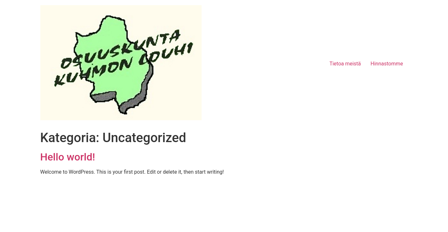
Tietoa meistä (345, 64)
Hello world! (67, 157)
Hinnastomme (387, 64)
